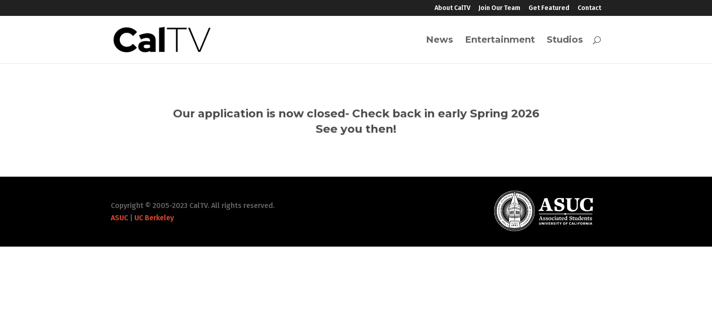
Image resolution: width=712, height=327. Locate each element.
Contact (589, 8)
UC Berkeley (154, 217)
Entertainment (500, 40)
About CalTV (452, 8)
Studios (565, 40)
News (439, 40)
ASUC (119, 217)
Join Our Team (499, 8)
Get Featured (549, 8)
